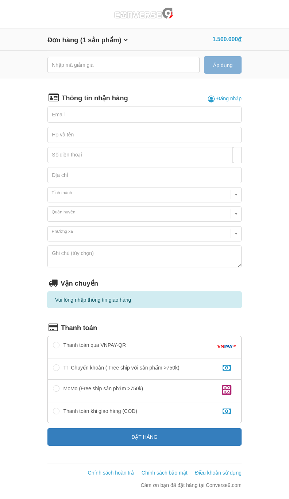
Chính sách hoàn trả (111, 473)
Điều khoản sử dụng (218, 473)
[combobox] (144, 194)
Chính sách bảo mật (165, 473)
